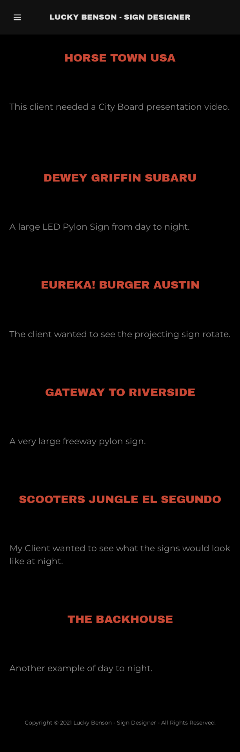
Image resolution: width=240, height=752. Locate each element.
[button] (24, 17)
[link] (120, 17)
